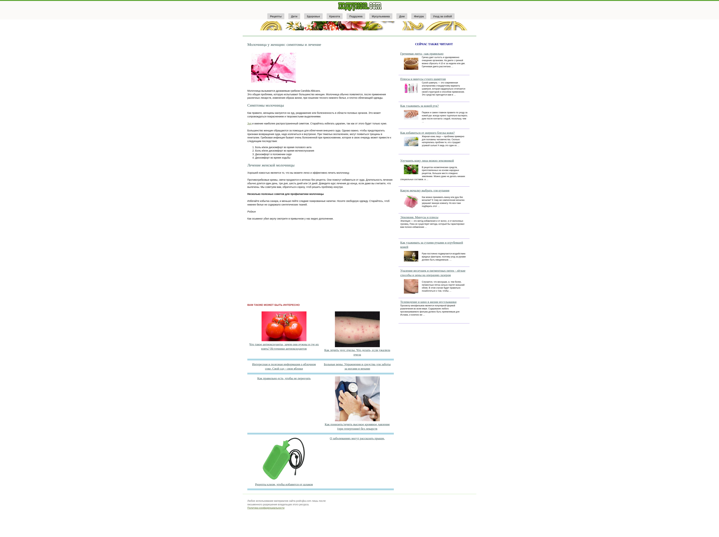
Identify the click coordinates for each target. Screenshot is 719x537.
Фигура (419, 16)
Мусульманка (381, 16)
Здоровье (313, 16)
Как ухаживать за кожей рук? (419, 106)
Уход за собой (442, 16)
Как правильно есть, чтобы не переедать (284, 378)
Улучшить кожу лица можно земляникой (427, 160)
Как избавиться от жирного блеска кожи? (427, 132)
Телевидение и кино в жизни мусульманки (428, 302)
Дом (402, 16)
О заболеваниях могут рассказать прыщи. (357, 438)
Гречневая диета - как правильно (421, 53)
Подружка (355, 16)
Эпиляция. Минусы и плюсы (419, 217)
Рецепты (276, 16)
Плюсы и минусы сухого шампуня (423, 79)
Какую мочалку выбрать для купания (424, 190)
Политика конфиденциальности (266, 507)
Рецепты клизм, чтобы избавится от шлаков (284, 484)
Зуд (249, 123)
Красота (334, 16)
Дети (294, 16)
